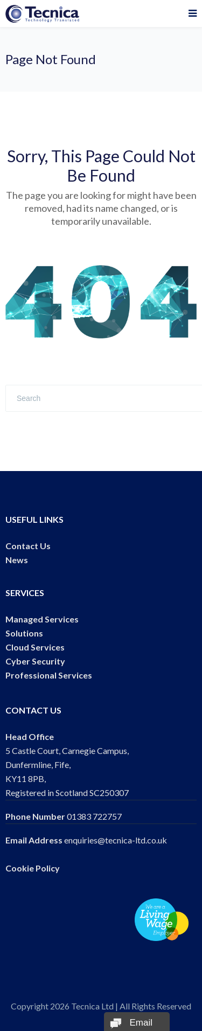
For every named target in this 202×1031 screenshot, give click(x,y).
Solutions (24, 633)
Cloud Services (35, 647)
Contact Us (28, 546)
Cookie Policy (32, 868)
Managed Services (42, 619)
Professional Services (48, 675)
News (16, 560)
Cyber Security (35, 661)
